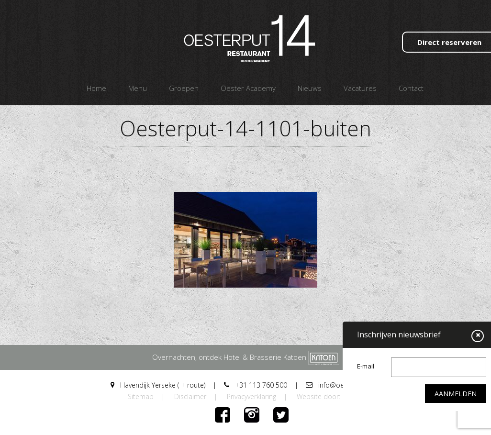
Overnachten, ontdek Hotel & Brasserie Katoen (245, 357)
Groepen (184, 88)
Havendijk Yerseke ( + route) (158, 385)
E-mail (365, 366)
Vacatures (360, 88)
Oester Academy (248, 88)
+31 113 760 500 (255, 385)
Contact (411, 88)
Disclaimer (190, 396)
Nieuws (310, 88)
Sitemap (141, 396)
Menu (137, 88)
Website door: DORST (330, 396)
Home (96, 88)
